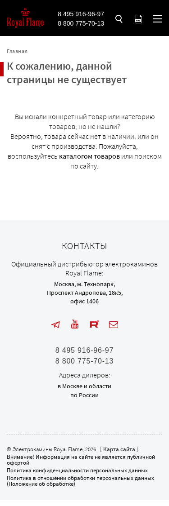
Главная (17, 51)
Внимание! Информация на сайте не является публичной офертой (81, 459)
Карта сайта (119, 449)
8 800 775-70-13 (81, 23)
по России (84, 395)
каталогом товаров (89, 155)
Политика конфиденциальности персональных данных (77, 470)
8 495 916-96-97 (81, 14)
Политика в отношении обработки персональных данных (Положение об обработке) (80, 481)
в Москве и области (84, 386)
